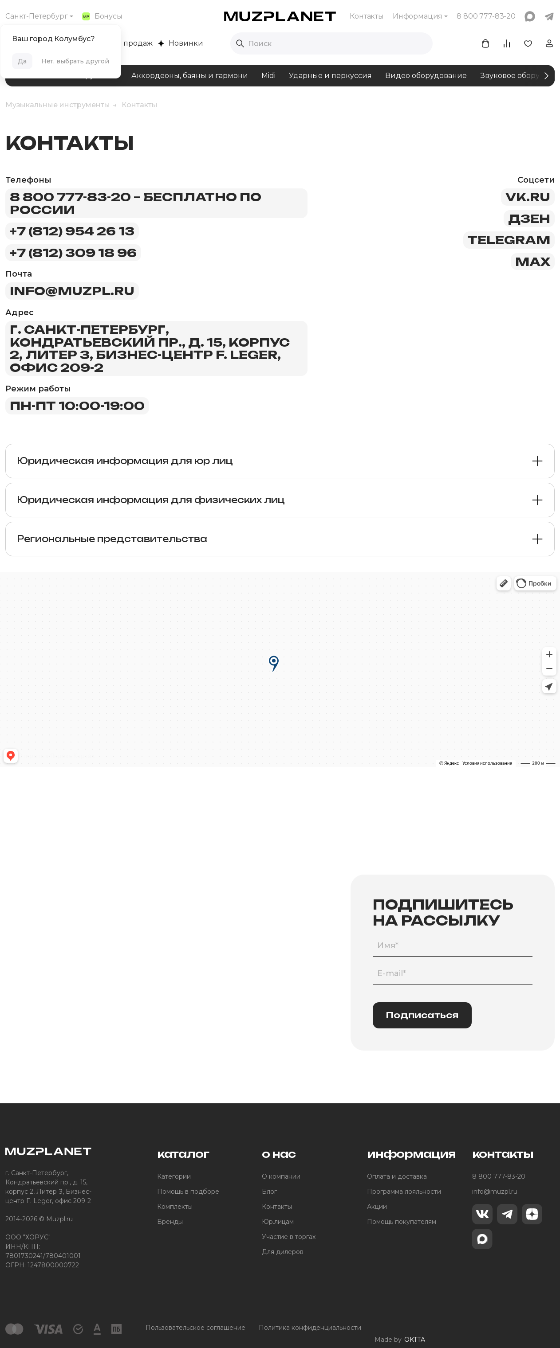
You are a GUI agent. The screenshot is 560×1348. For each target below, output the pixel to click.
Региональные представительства (112, 538)
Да (22, 61)
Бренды (170, 1222)
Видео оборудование (426, 75)
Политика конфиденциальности (310, 1328)
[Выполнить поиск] (240, 43)
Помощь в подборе (188, 1192)
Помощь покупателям (401, 1222)
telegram (509, 240)
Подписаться (422, 1015)
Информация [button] (417, 16)
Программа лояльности (404, 1192)
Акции (377, 1207)
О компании (281, 1176)
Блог (269, 1192)
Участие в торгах (288, 1237)
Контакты (367, 16)
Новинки (180, 43)
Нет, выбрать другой (75, 61)
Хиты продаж (123, 43)
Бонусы (102, 16)
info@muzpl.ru (72, 291)
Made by (400, 1327)
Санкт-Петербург (36, 16)
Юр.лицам (278, 1222)
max (532, 261)
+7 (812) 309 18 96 (73, 253)
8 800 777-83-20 (498, 1176)
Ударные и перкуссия (330, 75)
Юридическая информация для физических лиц (151, 499)
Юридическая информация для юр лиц (125, 460)
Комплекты (175, 1207)
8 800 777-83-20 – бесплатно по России (135, 203)
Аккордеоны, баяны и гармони (189, 75)
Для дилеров (283, 1252)
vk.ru (527, 197)
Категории (174, 1176)
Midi (268, 75)
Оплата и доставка (397, 1176)
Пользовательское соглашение (195, 1328)
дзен (529, 218)
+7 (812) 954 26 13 (72, 231)
